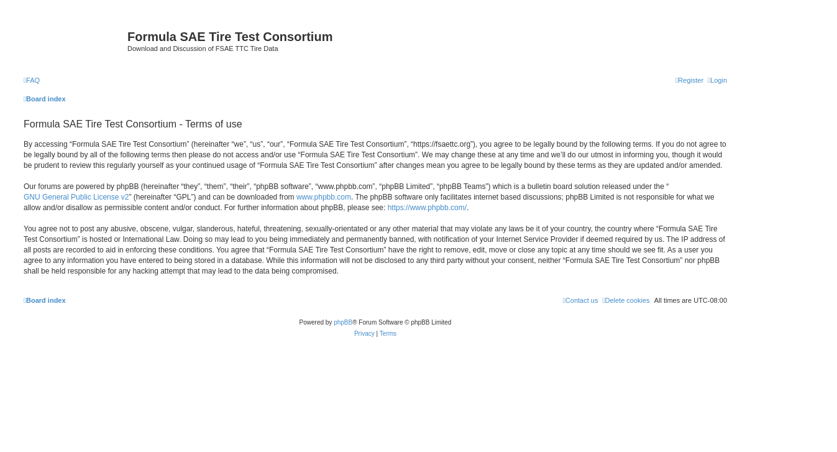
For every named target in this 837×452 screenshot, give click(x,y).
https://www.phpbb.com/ (427, 207)
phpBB (343, 322)
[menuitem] (32, 80)
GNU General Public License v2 (76, 197)
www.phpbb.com (323, 197)
